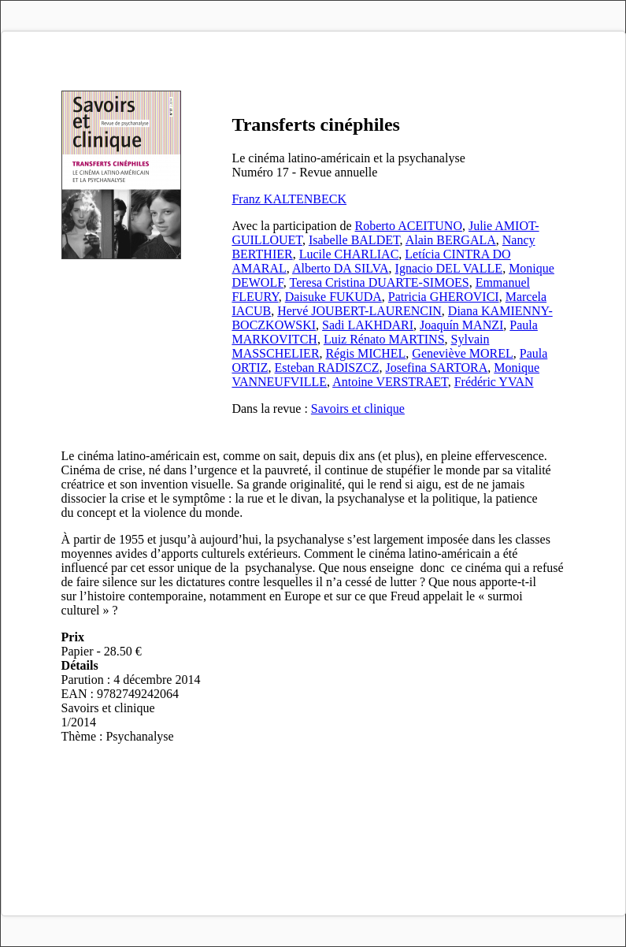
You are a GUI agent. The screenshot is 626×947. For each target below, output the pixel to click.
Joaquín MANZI (461, 325)
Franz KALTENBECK (289, 199)
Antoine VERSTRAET (390, 381)
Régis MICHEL (366, 353)
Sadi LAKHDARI (367, 325)
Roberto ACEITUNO (408, 225)
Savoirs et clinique (358, 408)
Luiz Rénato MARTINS (384, 339)
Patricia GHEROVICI (443, 296)
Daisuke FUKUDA (333, 296)
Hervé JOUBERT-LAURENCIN (359, 311)
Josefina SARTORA (436, 367)
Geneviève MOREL (462, 353)
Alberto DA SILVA (340, 268)
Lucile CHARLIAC (349, 254)
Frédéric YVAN (494, 381)
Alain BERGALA (451, 240)
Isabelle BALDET (354, 240)
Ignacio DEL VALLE (449, 268)
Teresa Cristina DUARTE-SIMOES (379, 282)
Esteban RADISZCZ (327, 367)
